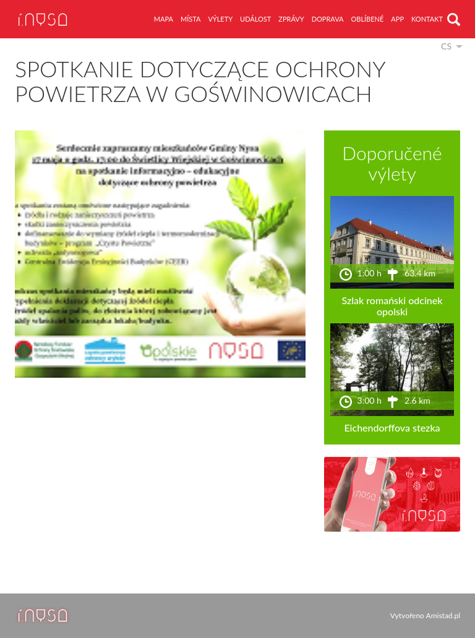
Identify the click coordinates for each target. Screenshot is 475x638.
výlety (220, 19)
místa (190, 19)
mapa (163, 19)
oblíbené (367, 19)
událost (255, 19)
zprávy (291, 19)
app (397, 19)
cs (446, 46)
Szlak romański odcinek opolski (391, 305)
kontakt (427, 19)
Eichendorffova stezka (392, 427)
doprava (328, 19)
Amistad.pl (443, 615)
